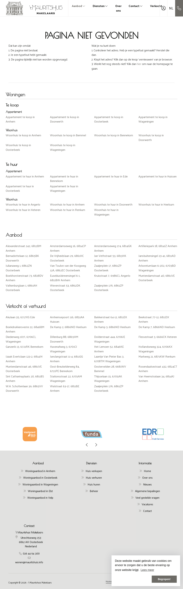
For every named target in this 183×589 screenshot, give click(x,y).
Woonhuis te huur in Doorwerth (113, 204)
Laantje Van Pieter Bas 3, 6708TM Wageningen (109, 359)
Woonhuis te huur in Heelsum (156, 204)
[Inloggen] (163, 8)
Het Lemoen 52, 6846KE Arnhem (109, 349)
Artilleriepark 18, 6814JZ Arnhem (158, 245)
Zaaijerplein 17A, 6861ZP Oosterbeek (108, 288)
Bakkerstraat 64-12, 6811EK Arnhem (110, 319)
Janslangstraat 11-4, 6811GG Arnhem (66, 359)
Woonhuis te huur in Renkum (67, 209)
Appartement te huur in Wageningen (64, 188)
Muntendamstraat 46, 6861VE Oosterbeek (24, 369)
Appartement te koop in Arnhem (20, 119)
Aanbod (79, 5)
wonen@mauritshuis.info (29, 562)
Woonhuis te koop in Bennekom (113, 135)
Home (109, 581)
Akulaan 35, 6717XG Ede (20, 317)
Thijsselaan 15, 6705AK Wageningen (108, 378)
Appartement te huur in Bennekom (64, 179)
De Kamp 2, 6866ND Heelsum (68, 326)
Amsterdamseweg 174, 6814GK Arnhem (113, 248)
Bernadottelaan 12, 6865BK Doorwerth (22, 258)
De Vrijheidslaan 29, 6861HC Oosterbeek (67, 258)
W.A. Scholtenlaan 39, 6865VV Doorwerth (24, 388)
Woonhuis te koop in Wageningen (62, 147)
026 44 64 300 (31, 553)
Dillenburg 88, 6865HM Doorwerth (64, 339)
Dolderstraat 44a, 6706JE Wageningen (109, 339)
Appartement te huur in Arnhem (25, 176)
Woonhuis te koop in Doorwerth (151, 137)
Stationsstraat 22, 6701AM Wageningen (66, 378)
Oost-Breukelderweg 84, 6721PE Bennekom (65, 369)
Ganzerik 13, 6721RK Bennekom (24, 346)
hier (139, 63)
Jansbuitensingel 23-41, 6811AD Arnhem (157, 258)
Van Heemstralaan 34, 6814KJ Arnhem (156, 378)
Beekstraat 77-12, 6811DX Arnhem (154, 319)
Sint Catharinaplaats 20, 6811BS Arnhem (25, 378)
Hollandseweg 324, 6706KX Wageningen (155, 349)
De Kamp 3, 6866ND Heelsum (112, 326)
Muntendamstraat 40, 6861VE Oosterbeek (157, 278)
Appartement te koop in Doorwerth (64, 119)
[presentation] (87, 444)
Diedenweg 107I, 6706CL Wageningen (21, 339)
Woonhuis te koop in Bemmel (68, 135)
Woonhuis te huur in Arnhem (67, 204)
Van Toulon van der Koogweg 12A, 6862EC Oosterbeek (68, 268)
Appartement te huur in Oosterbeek (20, 188)
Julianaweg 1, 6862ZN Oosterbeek (19, 268)
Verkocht (156, 5)
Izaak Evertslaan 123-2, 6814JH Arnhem (24, 359)
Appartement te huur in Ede (111, 176)
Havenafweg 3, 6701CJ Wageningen (63, 349)
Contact (136, 5)
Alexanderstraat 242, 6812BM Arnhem (23, 248)
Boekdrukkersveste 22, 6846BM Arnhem (25, 329)
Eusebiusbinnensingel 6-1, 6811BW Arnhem (65, 278)
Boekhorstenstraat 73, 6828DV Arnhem (24, 278)
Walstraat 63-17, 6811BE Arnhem (64, 388)
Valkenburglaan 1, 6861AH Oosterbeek (21, 288)
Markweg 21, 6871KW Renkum (157, 356)
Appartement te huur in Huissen (158, 176)
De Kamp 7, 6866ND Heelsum (157, 326)
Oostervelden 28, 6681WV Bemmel (110, 369)
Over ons (118, 8)
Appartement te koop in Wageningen (153, 119)
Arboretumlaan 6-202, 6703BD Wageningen (157, 268)
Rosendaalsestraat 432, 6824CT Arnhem (158, 369)
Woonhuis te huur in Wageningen (106, 212)
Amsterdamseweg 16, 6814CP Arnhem (68, 248)
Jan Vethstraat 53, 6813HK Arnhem (110, 258)
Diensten (100, 5)
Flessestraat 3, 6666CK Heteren (158, 336)
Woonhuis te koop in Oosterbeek (18, 147)
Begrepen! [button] (164, 579)
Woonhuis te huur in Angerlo (23, 204)
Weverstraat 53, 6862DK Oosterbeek (65, 288)
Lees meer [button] (147, 569)
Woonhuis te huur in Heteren (23, 209)
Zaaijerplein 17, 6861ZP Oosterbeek (108, 268)
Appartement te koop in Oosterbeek (108, 119)
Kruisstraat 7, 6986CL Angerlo (112, 275)
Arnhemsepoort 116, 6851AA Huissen (67, 319)
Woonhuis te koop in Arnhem (23, 135)
